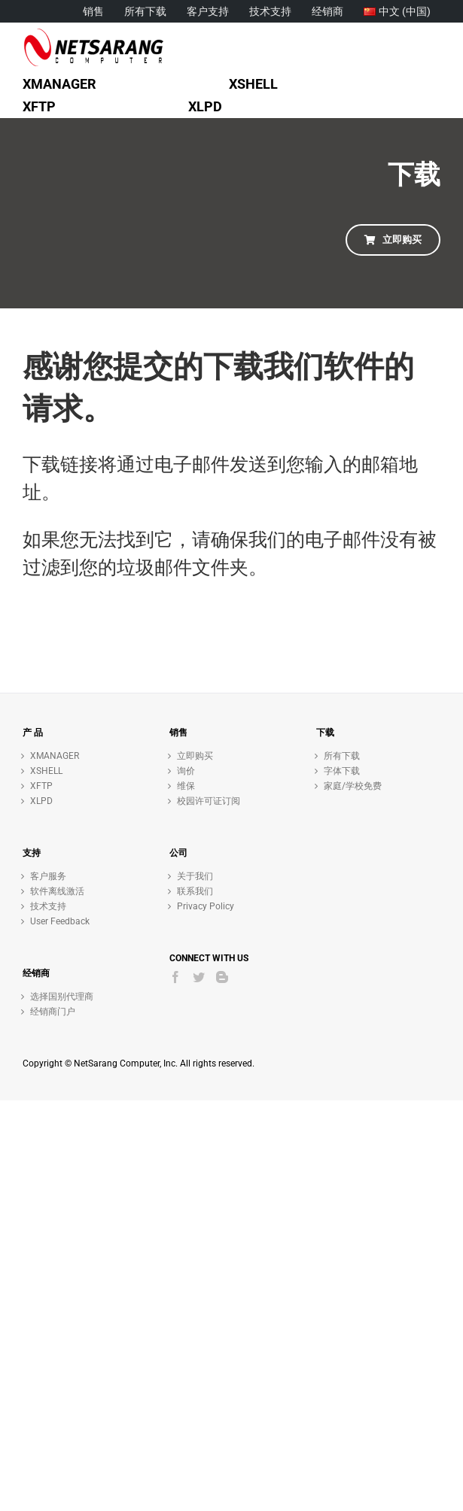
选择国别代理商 (61, 996)
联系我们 (195, 891)
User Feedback (60, 921)
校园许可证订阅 (208, 801)
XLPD (41, 801)
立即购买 (195, 756)
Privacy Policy (205, 906)
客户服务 (48, 876)
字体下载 (342, 771)
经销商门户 (52, 1011)
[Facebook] (175, 977)
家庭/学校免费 (353, 786)
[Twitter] (199, 977)
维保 (186, 786)
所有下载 (342, 756)
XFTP (41, 786)
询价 (186, 771)
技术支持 (48, 906)
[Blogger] (222, 977)
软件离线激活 (57, 891)
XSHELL (46, 771)
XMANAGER (54, 756)
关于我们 (195, 876)
